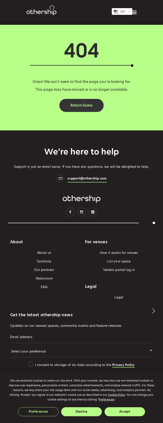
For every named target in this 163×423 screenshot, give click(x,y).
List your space (119, 261)
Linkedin (92, 211)
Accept (124, 411)
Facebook (70, 211)
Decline (81, 411)
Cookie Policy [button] (116, 395)
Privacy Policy (123, 365)
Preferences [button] (106, 399)
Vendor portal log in (119, 270)
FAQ (44, 287)
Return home (82, 105)
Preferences (38, 411)
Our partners (44, 270)
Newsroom (44, 278)
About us (44, 252)
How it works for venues (119, 252)
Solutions (44, 261)
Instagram (81, 211)
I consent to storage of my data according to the (84, 365)
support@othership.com (87, 178)
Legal (118, 297)
